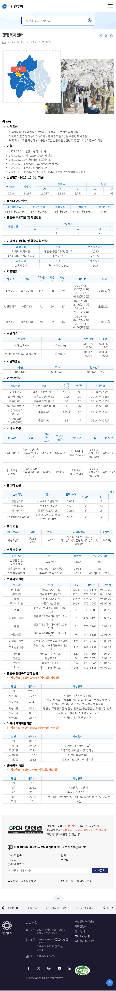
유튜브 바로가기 (57, 969)
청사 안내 (80, 931)
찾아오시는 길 (82, 936)
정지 (108, 908)
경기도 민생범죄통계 (87, 908)
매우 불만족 (16, 864)
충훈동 (33, 42)
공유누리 (32, 908)
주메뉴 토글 (111, 6)
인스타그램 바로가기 (47, 969)
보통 (12, 860)
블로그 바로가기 (67, 969)
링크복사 (105, 36)
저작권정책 (81, 926)
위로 (110, 982)
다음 (112, 908)
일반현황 (46, 42)
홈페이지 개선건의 (84, 941)
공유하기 (99, 36)
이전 (104, 908)
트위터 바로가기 (38, 969)
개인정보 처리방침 (84, 921)
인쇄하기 (111, 36)
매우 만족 (15, 855)
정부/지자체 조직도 (56, 908)
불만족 (63, 860)
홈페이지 (103, 291)
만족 (62, 855)
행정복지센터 (18, 42)
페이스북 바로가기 (28, 969)
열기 (58, 898)
